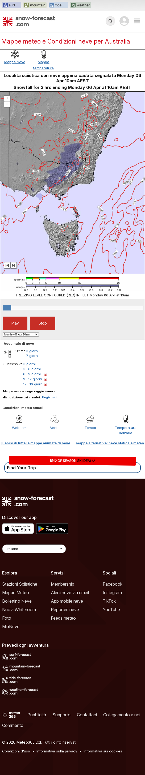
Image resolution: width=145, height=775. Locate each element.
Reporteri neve (65, 609)
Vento (55, 427)
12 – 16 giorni (33, 384)
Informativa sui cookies (103, 751)
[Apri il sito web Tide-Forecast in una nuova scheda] (58, 5)
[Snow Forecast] (29, 21)
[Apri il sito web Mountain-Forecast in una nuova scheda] (35, 5)
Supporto (61, 714)
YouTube (111, 609)
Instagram (112, 592)
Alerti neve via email (70, 592)
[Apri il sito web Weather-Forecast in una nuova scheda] (80, 5)
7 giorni (32, 356)
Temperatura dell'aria (125, 430)
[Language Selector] (34, 548)
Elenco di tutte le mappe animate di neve (35, 443)
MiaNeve (10, 626)
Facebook (112, 584)
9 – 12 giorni (32, 379)
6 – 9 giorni (32, 374)
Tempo (90, 427)
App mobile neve (67, 601)
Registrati (49, 397)
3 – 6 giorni (32, 369)
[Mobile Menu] (137, 21)
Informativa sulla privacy (56, 751)
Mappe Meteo (15, 592)
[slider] (7, 307)
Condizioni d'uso (16, 751)
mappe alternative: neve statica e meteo (110, 443)
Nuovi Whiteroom (19, 609)
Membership (62, 584)
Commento (12, 725)
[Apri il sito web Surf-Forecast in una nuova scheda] (11, 5)
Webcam (19, 427)
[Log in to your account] (124, 21)
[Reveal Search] (110, 21)
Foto (6, 618)
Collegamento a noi (121, 714)
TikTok (109, 601)
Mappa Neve (14, 62)
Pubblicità (36, 714)
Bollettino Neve (17, 601)
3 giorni (32, 351)
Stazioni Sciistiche (19, 584)
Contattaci (87, 714)
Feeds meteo (63, 618)
